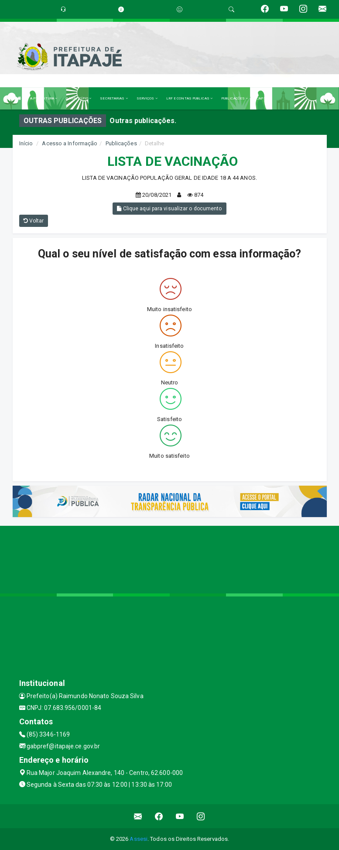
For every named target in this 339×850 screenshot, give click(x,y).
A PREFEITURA (43, 98)
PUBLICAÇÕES (234, 98)
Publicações (121, 143)
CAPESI (263, 98)
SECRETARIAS (113, 98)
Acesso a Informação (69, 143)
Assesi (138, 839)
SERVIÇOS (147, 98)
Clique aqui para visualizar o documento (169, 209)
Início (26, 143)
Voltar (34, 221)
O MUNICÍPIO (78, 98)
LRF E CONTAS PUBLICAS (189, 98)
